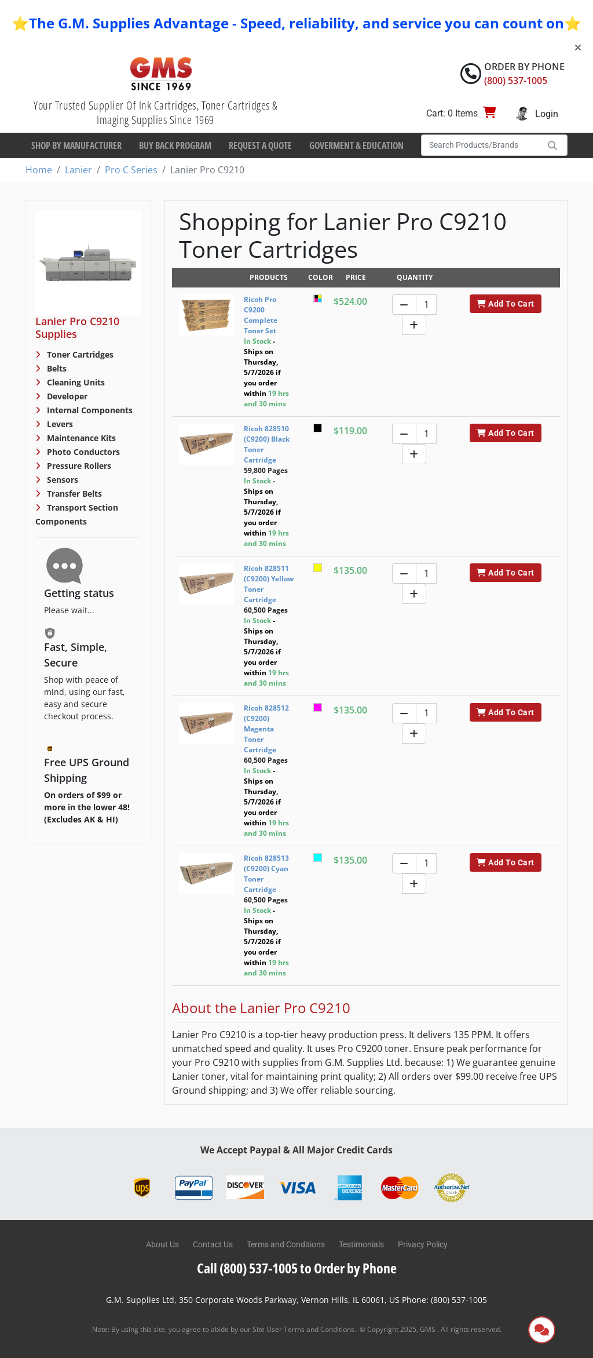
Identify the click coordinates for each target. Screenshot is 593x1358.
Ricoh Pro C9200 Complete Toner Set (260, 315)
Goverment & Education (356, 145)
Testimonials (361, 1244)
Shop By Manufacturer (76, 145)
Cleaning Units (75, 382)
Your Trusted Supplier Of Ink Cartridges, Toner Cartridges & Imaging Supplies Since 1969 (155, 112)
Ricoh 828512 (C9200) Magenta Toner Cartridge (266, 729)
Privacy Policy (423, 1244)
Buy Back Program (175, 145)
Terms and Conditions (286, 1244)
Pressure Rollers (78, 465)
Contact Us (213, 1244)
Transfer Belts (73, 493)
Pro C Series (131, 169)
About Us (162, 1244)
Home (38, 169)
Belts (56, 368)
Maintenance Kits (80, 437)
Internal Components (89, 410)
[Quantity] (426, 304)
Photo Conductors (82, 451)
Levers (59, 423)
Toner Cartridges (79, 354)
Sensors (61, 479)
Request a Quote (260, 145)
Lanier (78, 169)
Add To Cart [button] (505, 303)
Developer (66, 396)
